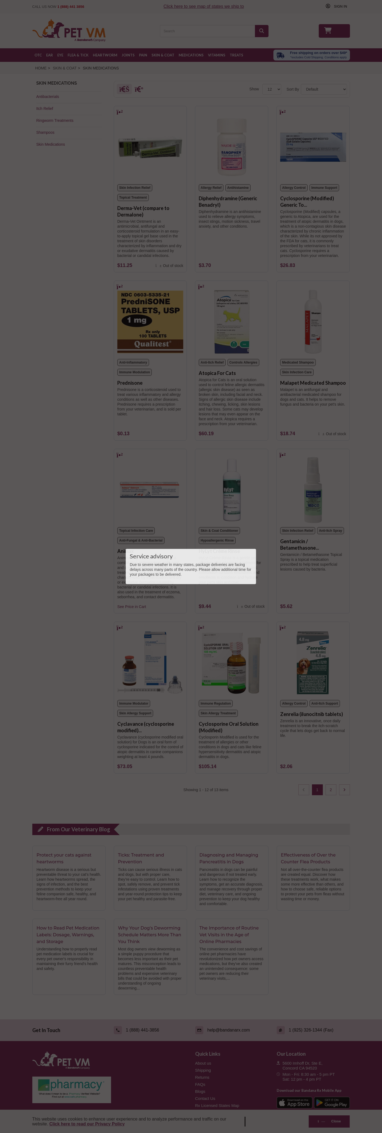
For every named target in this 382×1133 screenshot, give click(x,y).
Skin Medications (50, 144)
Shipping (203, 1070)
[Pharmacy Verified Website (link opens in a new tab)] (109, 1090)
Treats (236, 55)
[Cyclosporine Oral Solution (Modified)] (232, 661)
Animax (125, 551)
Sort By (293, 89)
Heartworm (105, 55)
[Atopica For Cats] (232, 320)
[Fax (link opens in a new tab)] (313, 1030)
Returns (202, 1077)
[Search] (262, 31)
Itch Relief (44, 108)
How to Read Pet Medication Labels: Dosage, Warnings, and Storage (68, 934)
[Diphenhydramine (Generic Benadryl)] (232, 145)
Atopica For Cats (217, 373)
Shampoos (45, 132)
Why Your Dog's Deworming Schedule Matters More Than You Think (149, 934)
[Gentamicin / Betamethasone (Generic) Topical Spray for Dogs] (313, 488)
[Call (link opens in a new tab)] (150, 1030)
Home (41, 68)
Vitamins (216, 55)
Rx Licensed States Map (217, 1105)
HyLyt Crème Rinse (219, 551)
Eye (60, 55)
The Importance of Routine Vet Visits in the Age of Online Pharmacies (229, 934)
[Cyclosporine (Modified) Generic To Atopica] (313, 145)
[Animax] (150, 488)
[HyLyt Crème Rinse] (232, 488)
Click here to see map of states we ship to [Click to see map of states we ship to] (205, 6)
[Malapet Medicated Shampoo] (313, 320)
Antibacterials (47, 96)
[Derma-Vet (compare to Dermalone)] (150, 145)
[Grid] (123, 90)
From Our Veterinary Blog (77, 829)
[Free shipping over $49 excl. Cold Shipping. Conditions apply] (311, 55)
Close (329, 1121)
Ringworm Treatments (55, 120)
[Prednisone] (150, 320)
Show (254, 89)
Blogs (200, 1091)
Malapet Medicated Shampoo (313, 383)
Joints (128, 55)
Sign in (340, 6)
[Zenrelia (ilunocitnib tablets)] (313, 661)
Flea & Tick (78, 55)
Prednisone (130, 383)
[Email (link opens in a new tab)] (232, 1030)
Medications (191, 55)
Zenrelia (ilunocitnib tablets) (311, 714)
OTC (38, 55)
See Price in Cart (131, 606)
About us (203, 1063)
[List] (137, 90)
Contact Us (205, 1098)
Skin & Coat (162, 55)
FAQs (200, 1084)
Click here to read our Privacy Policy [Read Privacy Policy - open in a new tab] (87, 1124)
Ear (49, 55)
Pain (143, 55)
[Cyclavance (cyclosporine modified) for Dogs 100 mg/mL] (150, 661)
